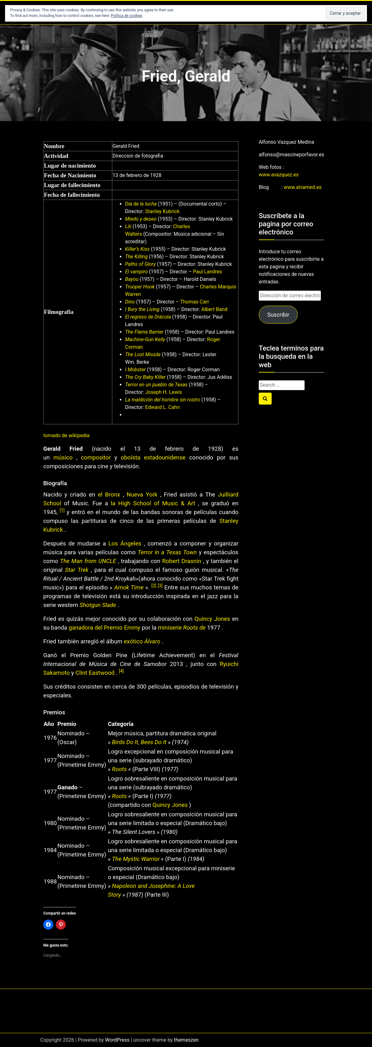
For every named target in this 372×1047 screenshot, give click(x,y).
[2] (154, 585)
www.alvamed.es (303, 187)
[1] (62, 510)
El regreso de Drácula (148, 317)
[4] (121, 671)
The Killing (136, 257)
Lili (128, 226)
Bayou (132, 279)
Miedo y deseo (141, 219)
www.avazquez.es (279, 175)
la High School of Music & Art (153, 503)
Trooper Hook (140, 287)
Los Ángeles (125, 543)
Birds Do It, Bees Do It (139, 742)
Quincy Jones (212, 618)
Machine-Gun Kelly (145, 339)
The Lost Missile (143, 354)
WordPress (117, 1040)
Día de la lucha (141, 204)
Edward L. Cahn (162, 407)
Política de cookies (127, 15)
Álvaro (152, 641)
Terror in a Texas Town (167, 552)
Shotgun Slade (98, 605)
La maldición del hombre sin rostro (162, 400)
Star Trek (76, 569)
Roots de (194, 627)
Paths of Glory (140, 264)
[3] (160, 585)
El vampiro (136, 272)
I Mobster (135, 370)
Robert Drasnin (181, 561)
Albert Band (213, 309)
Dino (130, 302)
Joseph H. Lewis (163, 392)
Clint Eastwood (94, 672)
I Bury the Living (142, 309)
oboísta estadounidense (153, 457)
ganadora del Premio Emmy (105, 627)
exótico (134, 641)
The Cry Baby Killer (145, 377)
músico (62, 457)
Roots (119, 769)
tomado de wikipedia (66, 435)
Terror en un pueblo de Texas (156, 385)
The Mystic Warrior (136, 859)
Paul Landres (207, 272)
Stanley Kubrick (162, 211)
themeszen (186, 1040)
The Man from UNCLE (88, 561)
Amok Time (128, 587)
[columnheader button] (50, 724)
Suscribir (278, 314)
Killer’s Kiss (137, 249)
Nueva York (142, 494)
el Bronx (109, 494)
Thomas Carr (194, 302)
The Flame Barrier (144, 332)
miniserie (170, 627)
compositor (96, 457)
